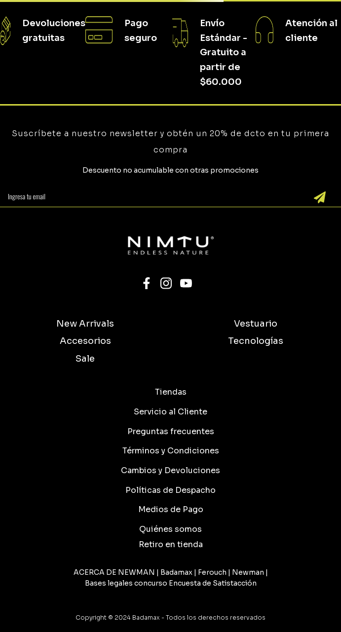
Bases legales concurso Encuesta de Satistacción (171, 583)
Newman (248, 572)
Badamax (176, 572)
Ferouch (212, 572)
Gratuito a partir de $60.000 (223, 67)
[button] (170, 544)
